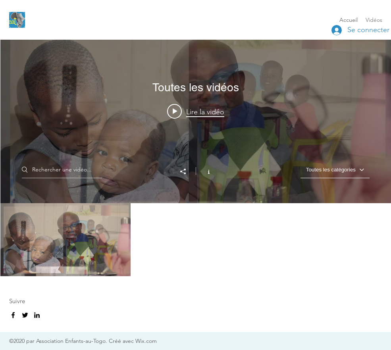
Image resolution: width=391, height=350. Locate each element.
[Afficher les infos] (205, 171)
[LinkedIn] (37, 315)
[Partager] (187, 171)
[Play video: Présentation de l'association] (195, 111)
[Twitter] (25, 315)
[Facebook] (13, 315)
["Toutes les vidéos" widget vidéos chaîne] (195, 158)
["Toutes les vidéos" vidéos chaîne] (195, 240)
